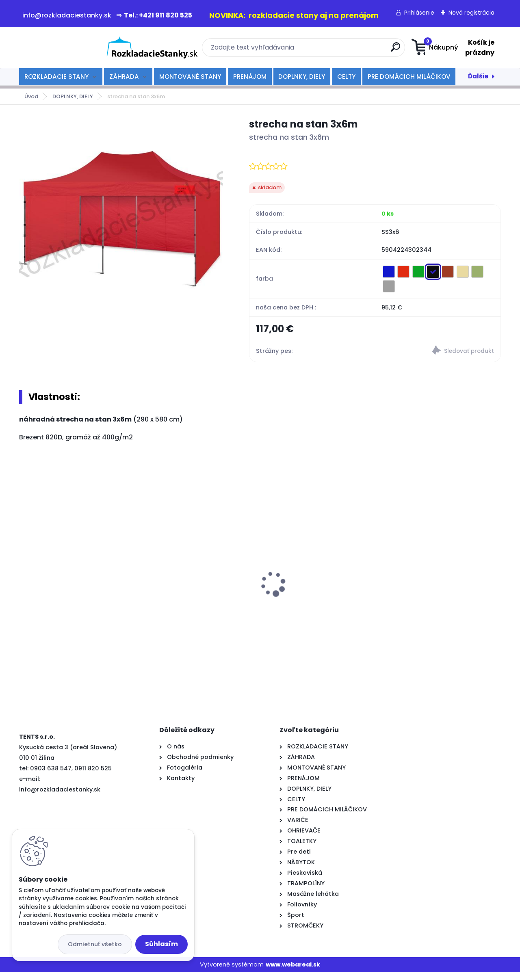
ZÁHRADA (124, 76)
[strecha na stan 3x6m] (121, 219)
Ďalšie (478, 76)
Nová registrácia (471, 13)
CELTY (346, 76)
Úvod (31, 96)
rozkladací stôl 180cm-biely (434, 564)
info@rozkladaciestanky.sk (59, 790)
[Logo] (69, 47)
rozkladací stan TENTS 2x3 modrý (188, 583)
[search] (339, 50)
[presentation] (25, 572)
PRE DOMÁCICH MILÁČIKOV (409, 76)
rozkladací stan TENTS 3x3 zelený (320, 566)
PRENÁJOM (249, 76)
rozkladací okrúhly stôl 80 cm (71, 592)
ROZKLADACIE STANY (56, 76)
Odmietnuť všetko (95, 944)
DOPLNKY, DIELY (301, 76)
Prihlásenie (419, 13)
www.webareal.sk (293, 965)
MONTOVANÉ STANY (190, 76)
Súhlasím (161, 944)
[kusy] (43, 647)
